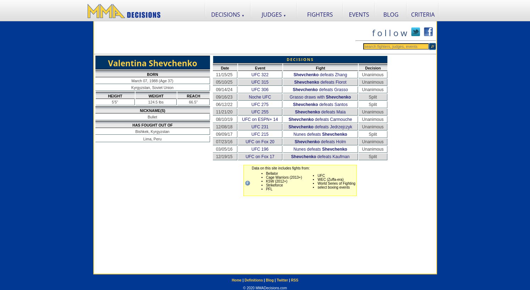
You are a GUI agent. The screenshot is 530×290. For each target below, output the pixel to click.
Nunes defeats (320, 134)
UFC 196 (260, 149)
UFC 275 (260, 104)
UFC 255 (260, 112)
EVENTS (359, 14)
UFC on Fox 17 (259, 156)
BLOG (391, 14)
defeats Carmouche (320, 119)
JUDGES (274, 14)
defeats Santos (320, 104)
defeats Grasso (320, 89)
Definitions (253, 280)
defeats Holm (320, 141)
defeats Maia (320, 112)
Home (237, 280)
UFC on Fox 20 (259, 141)
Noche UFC (260, 97)
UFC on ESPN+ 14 (260, 119)
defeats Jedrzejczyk (320, 126)
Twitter (282, 280)
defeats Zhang (320, 74)
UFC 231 (260, 126)
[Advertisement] (224, 38)
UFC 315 (260, 82)
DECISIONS (227, 14)
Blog (270, 280)
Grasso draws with (320, 97)
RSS (294, 280)
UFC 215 (260, 134)
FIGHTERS (320, 14)
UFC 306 (260, 89)
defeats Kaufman (320, 156)
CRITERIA (423, 14)
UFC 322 (260, 74)
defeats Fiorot (320, 82)
